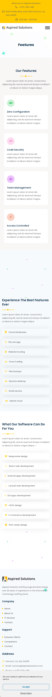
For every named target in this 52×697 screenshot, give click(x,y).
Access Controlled (18, 225)
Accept (26, 686)
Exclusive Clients (12, 637)
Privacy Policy (26, 693)
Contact (8, 622)
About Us (8, 613)
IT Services (9, 617)
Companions (10, 641)
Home (7, 608)
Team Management (19, 187)
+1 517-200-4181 (26, 7)
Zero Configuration (18, 111)
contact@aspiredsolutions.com (27, 666)
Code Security (15, 149)
